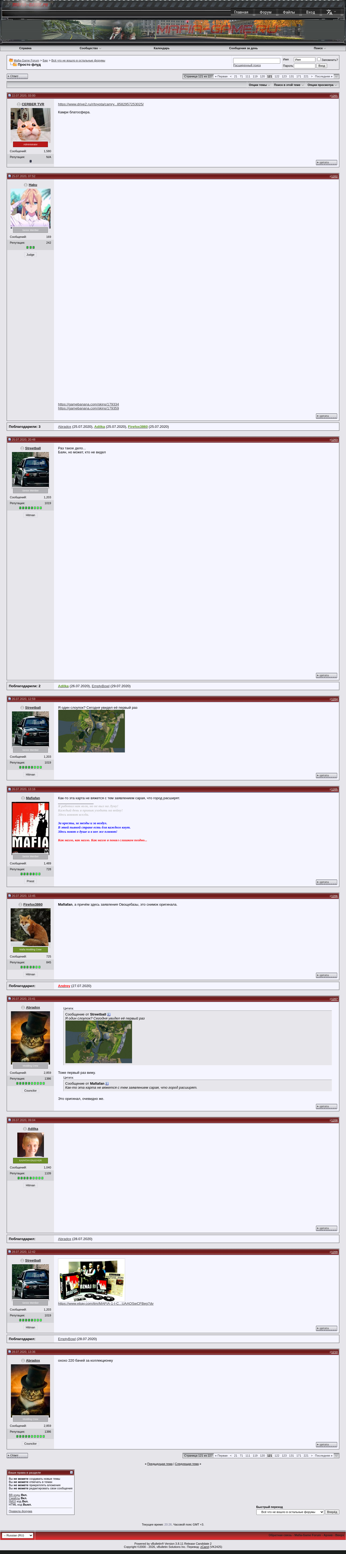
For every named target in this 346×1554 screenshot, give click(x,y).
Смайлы (14, 1498)
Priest (30, 881)
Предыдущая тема (159, 1463)
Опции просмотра (320, 84)
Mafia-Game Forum (26, 60)
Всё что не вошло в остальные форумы (78, 60)
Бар (45, 60)
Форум (265, 12)
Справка (25, 48)
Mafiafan (33, 798)
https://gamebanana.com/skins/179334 (88, 404)
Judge (31, 254)
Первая (221, 76)
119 (255, 76)
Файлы (289, 12)
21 (235, 76)
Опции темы (258, 84)
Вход (310, 12)
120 (262, 76)
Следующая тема (187, 1463)
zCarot (204, 1546)
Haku (33, 185)
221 (306, 76)
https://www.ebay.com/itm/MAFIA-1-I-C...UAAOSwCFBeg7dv (106, 1304)
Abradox (64, 427)
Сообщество (90, 48)
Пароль (288, 65)
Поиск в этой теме (287, 84)
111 (247, 76)
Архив (328, 1535)
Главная (241, 12)
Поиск (320, 48)
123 (284, 76)
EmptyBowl (101, 686)
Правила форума (20, 1511)
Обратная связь (280, 1535)
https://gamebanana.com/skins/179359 (88, 408)
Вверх (339, 1535)
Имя (286, 59)
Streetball (33, 448)
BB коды (14, 1495)
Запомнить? (327, 59)
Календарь (162, 48)
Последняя (323, 76)
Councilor (30, 1090)
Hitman (30, 515)
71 (241, 76)
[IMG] (12, 1501)
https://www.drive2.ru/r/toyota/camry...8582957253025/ (101, 104)
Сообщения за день (243, 48)
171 (298, 76)
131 (291, 76)
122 (276, 76)
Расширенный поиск (247, 65)
